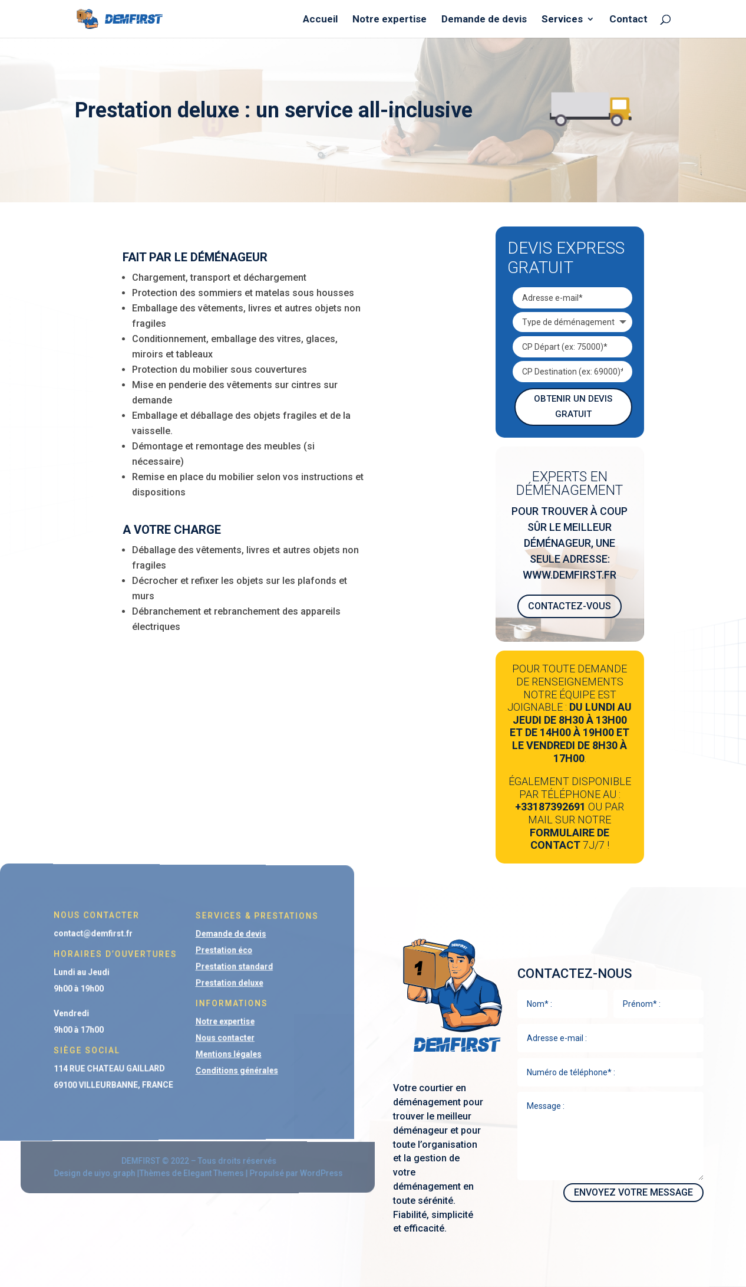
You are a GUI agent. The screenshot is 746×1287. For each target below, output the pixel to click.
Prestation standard (218, 968)
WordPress (297, 1172)
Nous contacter (209, 1037)
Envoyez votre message (633, 1192)
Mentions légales (213, 1052)
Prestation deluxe (213, 984)
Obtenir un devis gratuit (573, 406)
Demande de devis (484, 20)
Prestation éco (209, 952)
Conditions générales (220, 1068)
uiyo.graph (110, 1173)
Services (562, 20)
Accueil (320, 20)
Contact (628, 20)
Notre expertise (389, 20)
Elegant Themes (201, 1172)
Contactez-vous (569, 606)
